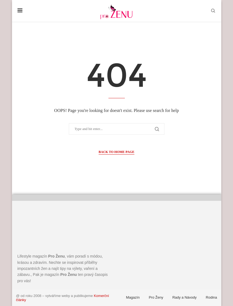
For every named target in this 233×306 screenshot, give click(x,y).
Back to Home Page (116, 152)
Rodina (211, 297)
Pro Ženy (156, 297)
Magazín (133, 297)
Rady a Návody (184, 297)
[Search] (213, 11)
